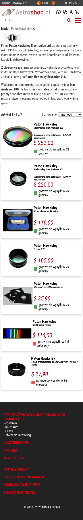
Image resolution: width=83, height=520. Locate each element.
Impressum (11, 427)
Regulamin (10, 423)
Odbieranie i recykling (17, 435)
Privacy (8, 431)
